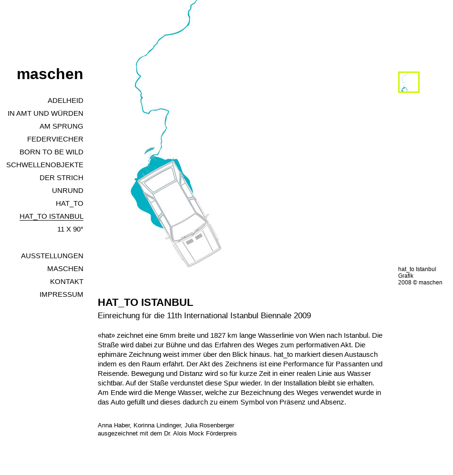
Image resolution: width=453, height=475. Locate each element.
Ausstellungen (52, 256)
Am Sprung (61, 126)
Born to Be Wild (51, 152)
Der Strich (61, 177)
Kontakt (66, 281)
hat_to (69, 203)
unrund (67, 190)
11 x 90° (70, 229)
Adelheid (65, 100)
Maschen (65, 268)
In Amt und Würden (45, 113)
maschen (50, 73)
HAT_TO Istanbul (51, 216)
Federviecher (55, 139)
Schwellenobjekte (44, 165)
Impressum (61, 294)
